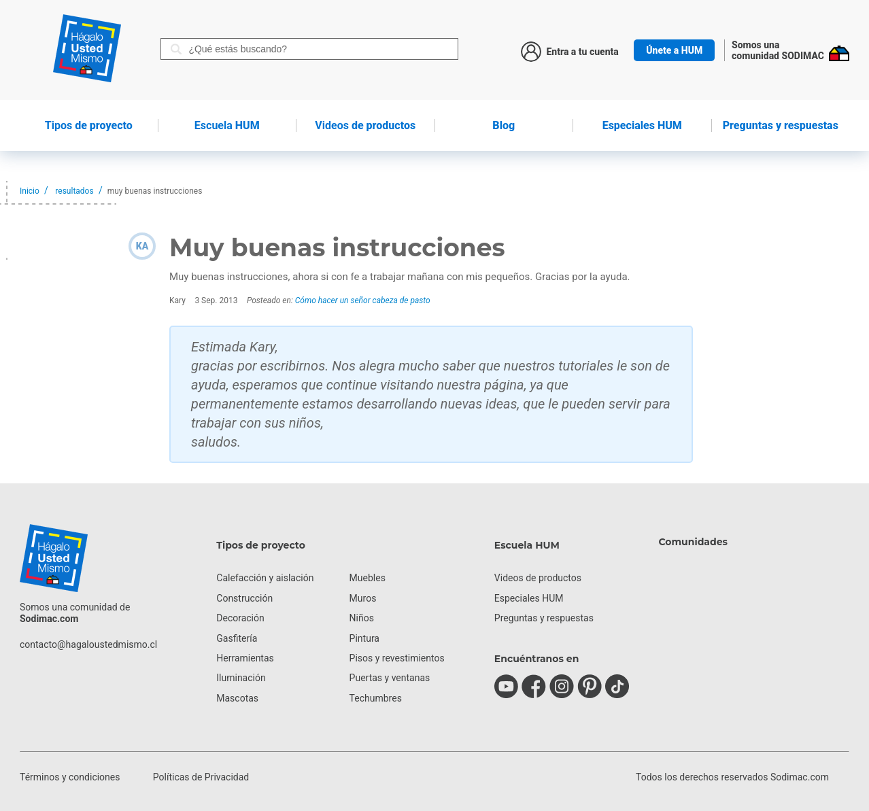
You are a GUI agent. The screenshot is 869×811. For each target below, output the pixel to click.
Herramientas (245, 658)
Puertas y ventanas (390, 677)
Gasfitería (236, 638)
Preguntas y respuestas (780, 125)
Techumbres (376, 698)
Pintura (364, 638)
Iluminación (240, 677)
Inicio (29, 191)
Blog (503, 125)
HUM (227, 125)
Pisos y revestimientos (397, 658)
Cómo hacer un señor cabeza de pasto (362, 300)
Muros (363, 598)
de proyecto (89, 125)
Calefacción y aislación (264, 577)
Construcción (244, 598)
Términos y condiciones (70, 777)
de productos (365, 125)
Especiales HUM (642, 125)
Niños (362, 617)
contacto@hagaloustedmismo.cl (88, 644)
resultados (74, 191)
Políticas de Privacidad (201, 777)
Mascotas (237, 698)
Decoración (240, 617)
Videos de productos (537, 577)
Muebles (368, 577)
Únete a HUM (674, 50)
